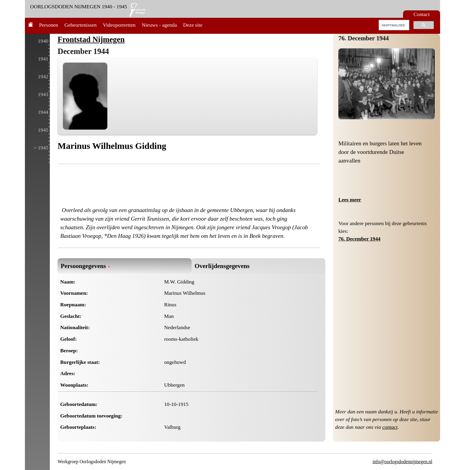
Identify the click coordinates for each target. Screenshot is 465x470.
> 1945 (41, 148)
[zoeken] (393, 25)
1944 (43, 112)
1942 (43, 76)
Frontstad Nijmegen (91, 39)
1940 (43, 41)
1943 (43, 94)
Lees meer (349, 200)
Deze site (193, 25)
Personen (48, 25)
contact (390, 427)
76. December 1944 (363, 38)
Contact (421, 14)
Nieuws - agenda (159, 25)
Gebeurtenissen (80, 25)
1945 (43, 130)
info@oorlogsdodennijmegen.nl (402, 461)
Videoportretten (119, 25)
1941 (43, 59)
